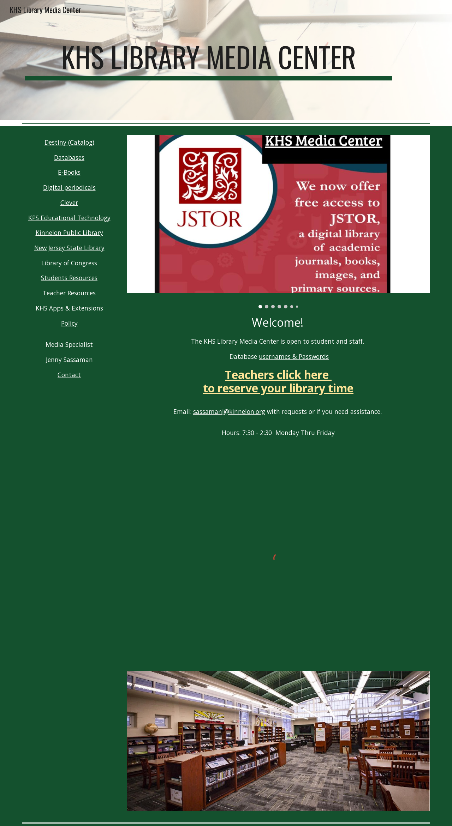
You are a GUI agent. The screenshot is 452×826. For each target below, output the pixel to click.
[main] (208, 60)
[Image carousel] (278, 221)
